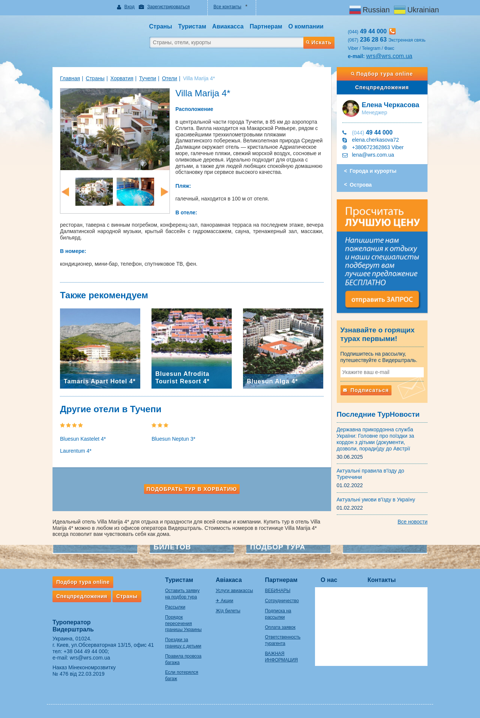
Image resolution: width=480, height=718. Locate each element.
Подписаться (366, 390)
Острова (361, 185)
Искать (319, 42)
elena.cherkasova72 (375, 140)
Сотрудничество (281, 600)
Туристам (179, 580)
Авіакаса (229, 580)
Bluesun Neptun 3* (173, 439)
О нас (329, 580)
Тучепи (147, 78)
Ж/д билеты (228, 610)
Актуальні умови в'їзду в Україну (376, 500)
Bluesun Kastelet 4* (83, 439)
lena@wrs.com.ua (373, 155)
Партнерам (281, 580)
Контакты (382, 580)
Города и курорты (373, 171)
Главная (70, 78)
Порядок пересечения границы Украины (183, 624)
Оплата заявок (280, 627)
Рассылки (175, 607)
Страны (95, 78)
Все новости (413, 522)
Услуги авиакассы (234, 590)
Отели (169, 78)
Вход (129, 6)
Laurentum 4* (76, 451)
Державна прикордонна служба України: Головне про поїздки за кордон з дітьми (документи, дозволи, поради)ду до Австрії (375, 438)
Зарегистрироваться (168, 6)
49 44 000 (372, 132)
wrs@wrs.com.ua (389, 56)
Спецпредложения (382, 87)
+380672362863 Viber (378, 147)
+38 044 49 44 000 (86, 651)
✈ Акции (224, 600)
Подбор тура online (382, 74)
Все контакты (227, 6)
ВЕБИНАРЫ (277, 590)
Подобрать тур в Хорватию (192, 489)
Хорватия (121, 78)
